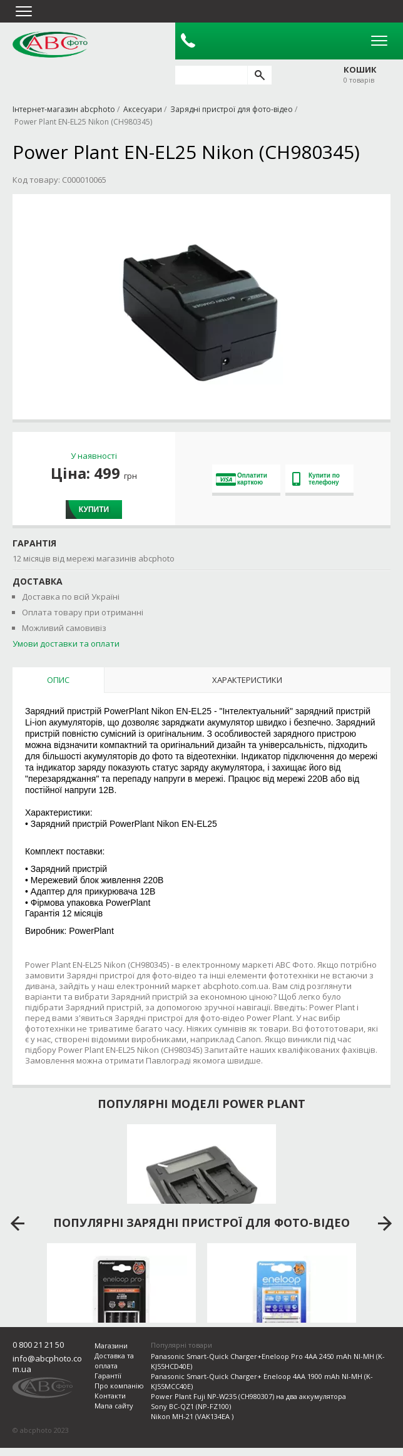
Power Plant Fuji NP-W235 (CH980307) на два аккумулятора (248, 1396)
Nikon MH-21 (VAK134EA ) (192, 1416)
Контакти (110, 1395)
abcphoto (50, 44)
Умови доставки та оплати (66, 643)
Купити (94, 509)
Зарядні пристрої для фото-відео (231, 109)
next (385, 1223)
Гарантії (107, 1375)
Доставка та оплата (114, 1360)
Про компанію (119, 1385)
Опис (58, 679)
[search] (259, 75)
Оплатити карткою (241, 479)
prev (18, 1223)
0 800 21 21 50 (38, 1344)
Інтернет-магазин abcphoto (64, 109)
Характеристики (247, 679)
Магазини (111, 1345)
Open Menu (379, 40)
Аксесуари (142, 109)
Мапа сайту (113, 1405)
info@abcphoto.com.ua (47, 1364)
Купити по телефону (316, 479)
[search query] (211, 75)
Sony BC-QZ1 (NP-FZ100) (191, 1406)
